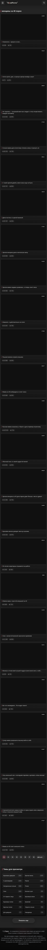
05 (21, 857)
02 (8, 857)
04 (16, 857)
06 (25, 857)
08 (33, 857)
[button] (3, 3)
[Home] (12, 3)
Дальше (40, 857)
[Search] (44, 3)
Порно (7, 931)
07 (29, 857)
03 (12, 857)
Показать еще (23, 920)
